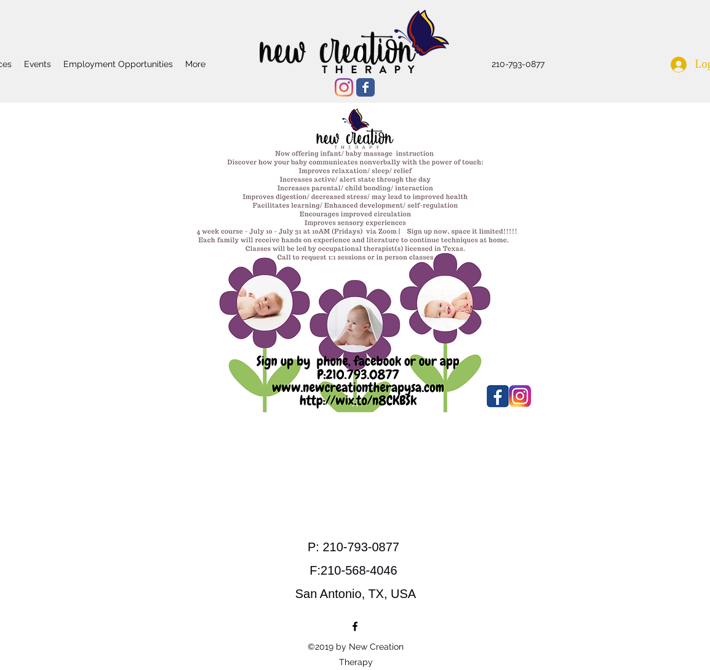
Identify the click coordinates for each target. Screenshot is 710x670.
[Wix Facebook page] (365, 87)
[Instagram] (344, 87)
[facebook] (355, 626)
